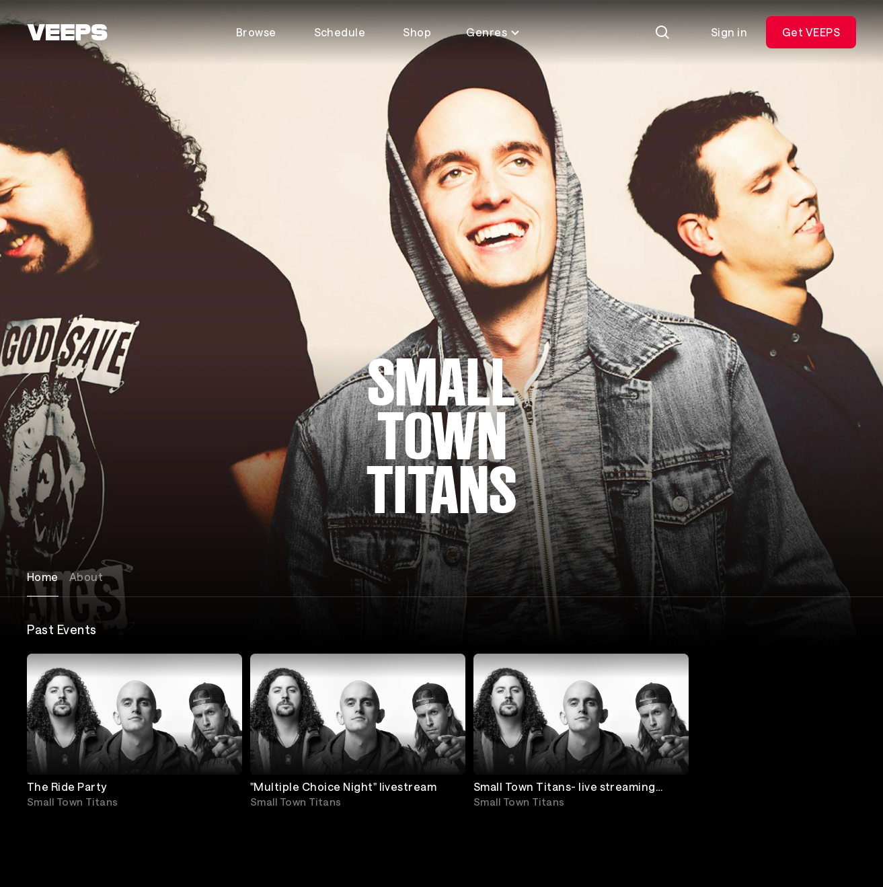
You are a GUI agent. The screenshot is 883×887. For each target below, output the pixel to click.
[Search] (662, 32)
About (86, 576)
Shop (417, 32)
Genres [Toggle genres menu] (493, 32)
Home (43, 576)
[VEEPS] (67, 32)
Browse (256, 32)
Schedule (340, 32)
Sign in (729, 32)
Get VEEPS (811, 32)
